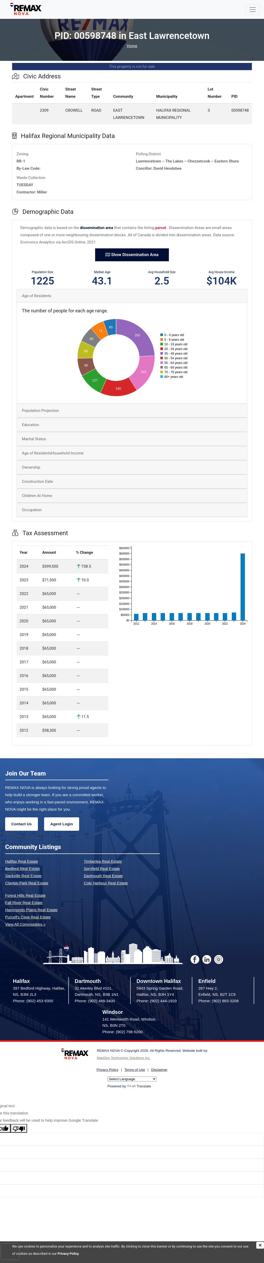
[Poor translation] (19, 1128)
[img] (260, 1245)
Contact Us (21, 824)
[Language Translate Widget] (132, 1079)
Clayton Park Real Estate (26, 883)
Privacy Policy (68, 1254)
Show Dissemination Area (132, 254)
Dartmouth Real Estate (103, 876)
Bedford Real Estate (22, 868)
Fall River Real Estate (24, 902)
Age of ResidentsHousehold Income (53, 453)
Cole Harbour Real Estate (106, 883)
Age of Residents (36, 296)
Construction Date (37, 481)
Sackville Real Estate (23, 876)
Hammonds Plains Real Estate (31, 910)
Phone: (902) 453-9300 (33, 1001)
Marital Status (34, 439)
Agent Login (61, 824)
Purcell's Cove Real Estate (28, 917)
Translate (139, 1086)
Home (132, 46)
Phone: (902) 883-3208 (218, 1001)
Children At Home (37, 495)
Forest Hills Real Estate (25, 895)
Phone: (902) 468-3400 (95, 1001)
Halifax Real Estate (21, 861)
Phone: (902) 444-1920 (157, 1001)
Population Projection (40, 410)
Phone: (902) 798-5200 (122, 1032)
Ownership (31, 467)
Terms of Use (135, 1070)
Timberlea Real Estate (103, 861)
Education (30, 424)
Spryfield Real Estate (102, 868)
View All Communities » (25, 924)
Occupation (32, 510)
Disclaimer (159, 1070)
